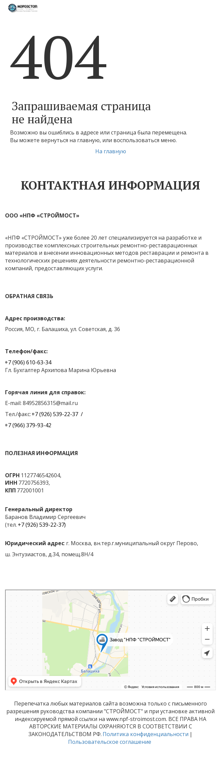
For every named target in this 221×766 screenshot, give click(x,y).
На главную (110, 151)
